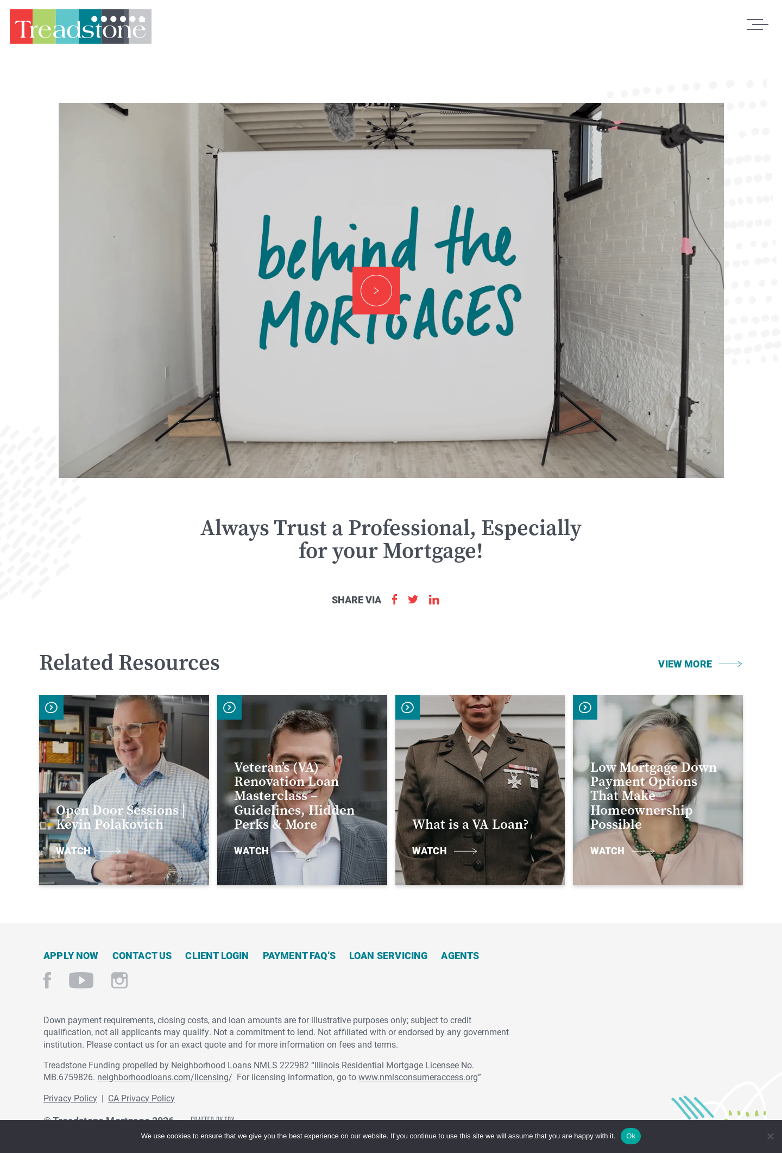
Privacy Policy (70, 1098)
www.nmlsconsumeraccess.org (418, 1076)
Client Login (217, 955)
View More (685, 664)
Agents (460, 955)
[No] (770, 1135)
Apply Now (71, 955)
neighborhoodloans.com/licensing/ (164, 1076)
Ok (630, 1136)
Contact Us (142, 955)
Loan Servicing (388, 955)
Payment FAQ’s (299, 955)
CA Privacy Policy (141, 1098)
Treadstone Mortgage (80, 31)
